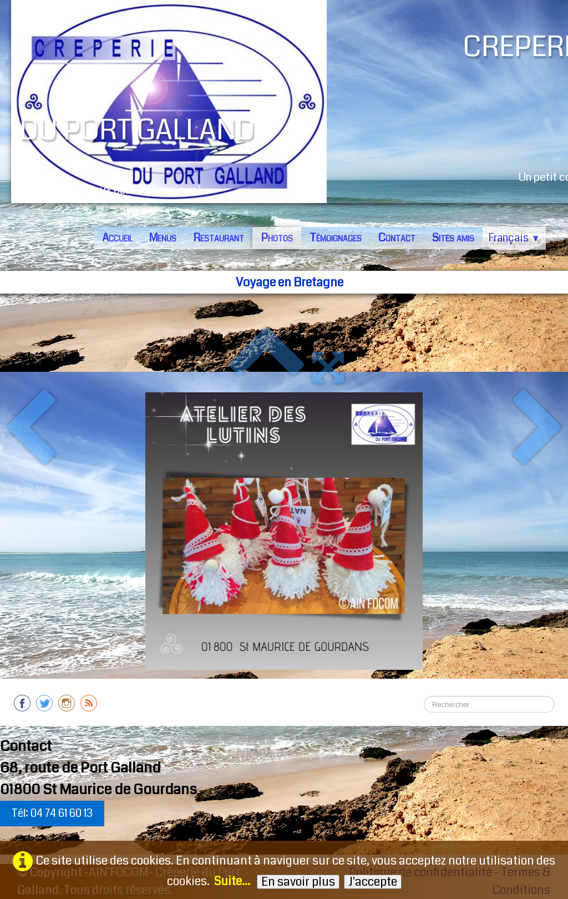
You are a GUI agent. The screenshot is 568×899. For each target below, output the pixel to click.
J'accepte (372, 882)
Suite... (232, 881)
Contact (396, 238)
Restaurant (218, 238)
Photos (277, 238)
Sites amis (453, 238)
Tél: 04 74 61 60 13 (52, 813)
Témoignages (336, 238)
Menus (162, 238)
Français (514, 238)
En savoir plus (298, 882)
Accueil (117, 238)
